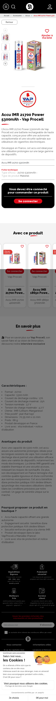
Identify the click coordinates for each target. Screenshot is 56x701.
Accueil (6, 16)
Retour (9, 22)
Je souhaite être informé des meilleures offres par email (30, 632)
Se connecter (28, 201)
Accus (27, 16)
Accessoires (17, 16)
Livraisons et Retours (42, 650)
